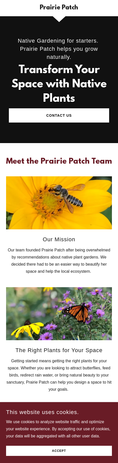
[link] (59, 8)
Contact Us (59, 115)
